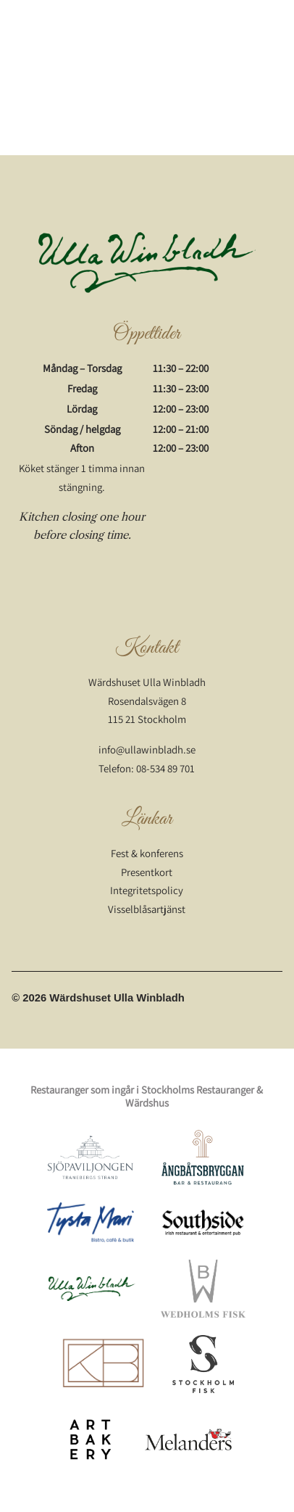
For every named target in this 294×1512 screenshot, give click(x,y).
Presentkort (146, 872)
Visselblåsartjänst (146, 909)
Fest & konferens (147, 853)
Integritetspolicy (146, 890)
